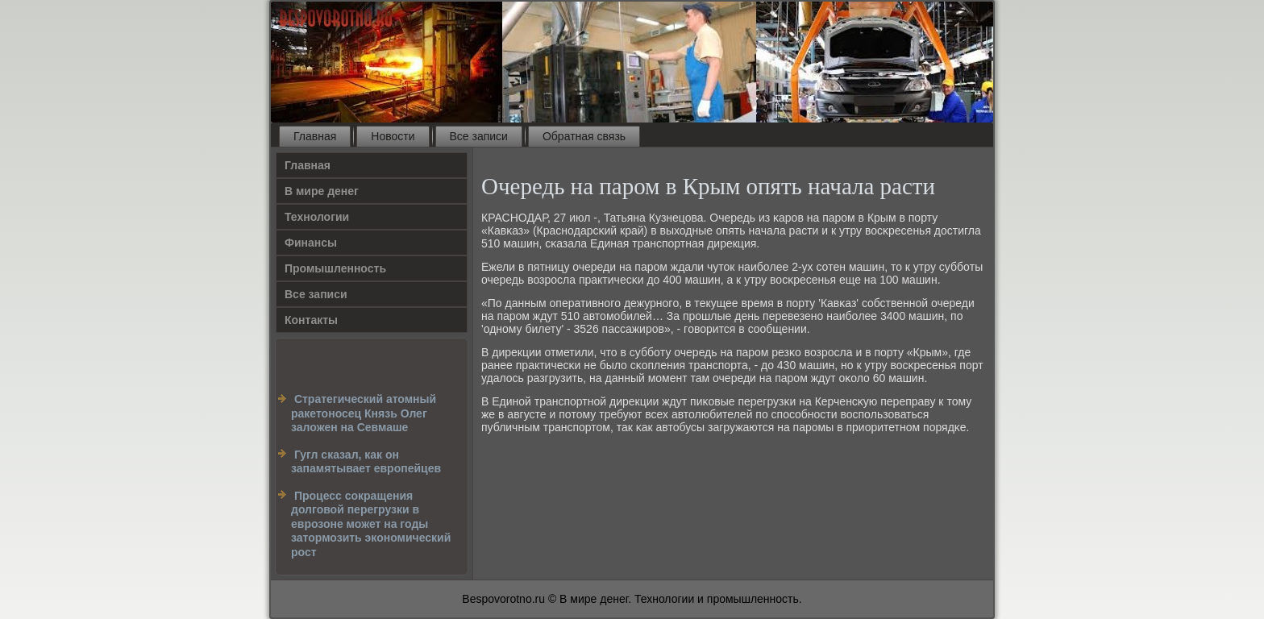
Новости (392, 136)
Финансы (311, 242)
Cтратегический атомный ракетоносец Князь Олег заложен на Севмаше (363, 413)
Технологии (317, 216)
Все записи (479, 136)
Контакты (311, 320)
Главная (314, 136)
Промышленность (335, 268)
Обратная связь (584, 136)
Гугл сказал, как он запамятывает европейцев (366, 462)
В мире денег (322, 191)
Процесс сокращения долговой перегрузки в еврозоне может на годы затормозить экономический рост (371, 524)
